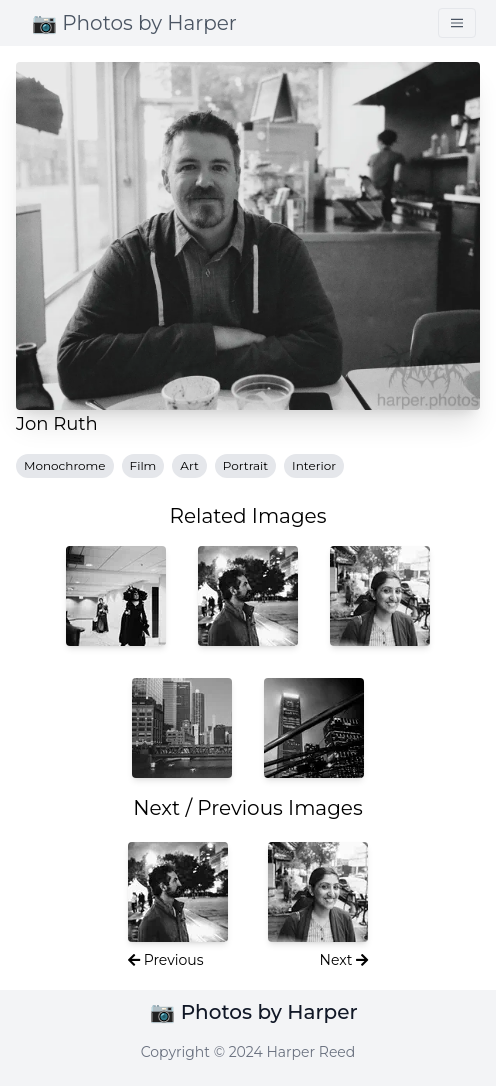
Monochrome (65, 465)
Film (143, 465)
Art (189, 465)
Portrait (245, 465)
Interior (314, 465)
